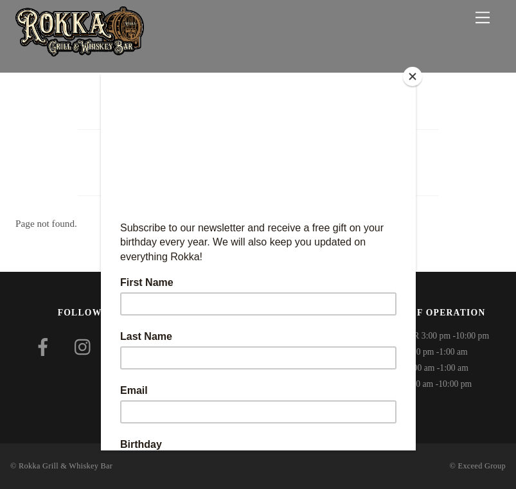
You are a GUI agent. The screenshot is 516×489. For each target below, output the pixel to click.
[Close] (412, 76)
